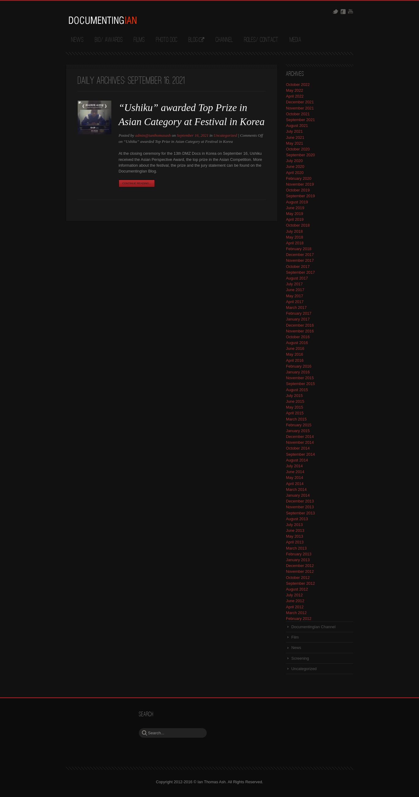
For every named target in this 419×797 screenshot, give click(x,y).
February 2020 (298, 178)
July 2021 (294, 131)
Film (295, 637)
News (77, 40)
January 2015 (298, 430)
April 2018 (295, 243)
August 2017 (297, 278)
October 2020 (298, 149)
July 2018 (294, 231)
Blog (193, 40)
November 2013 (300, 507)
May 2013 (294, 536)
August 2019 (297, 202)
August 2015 (297, 389)
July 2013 (294, 524)
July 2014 (294, 466)
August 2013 (297, 519)
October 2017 (298, 266)
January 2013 (298, 560)
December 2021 (300, 102)
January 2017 (298, 319)
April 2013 (295, 542)
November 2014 (300, 442)
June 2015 (295, 401)
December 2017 (300, 254)
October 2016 (298, 337)
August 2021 (297, 125)
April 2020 (295, 172)
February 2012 (298, 618)
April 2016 (295, 360)
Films (139, 40)
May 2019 (294, 213)
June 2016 (295, 348)
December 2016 (300, 325)
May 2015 (294, 407)
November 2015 (300, 378)
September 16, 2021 (193, 135)
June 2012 (295, 601)
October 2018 (298, 225)
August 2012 (297, 589)
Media (295, 40)
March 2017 (296, 307)
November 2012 (300, 571)
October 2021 (298, 114)
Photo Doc (166, 40)
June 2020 (295, 166)
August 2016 (297, 342)
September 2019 (300, 196)
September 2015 (300, 383)
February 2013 (298, 554)
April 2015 (295, 413)
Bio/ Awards (109, 40)
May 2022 (294, 90)
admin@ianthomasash (153, 135)
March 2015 (296, 419)
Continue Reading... (136, 183)
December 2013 (300, 501)
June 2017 (295, 289)
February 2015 (298, 425)
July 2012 (294, 595)
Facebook (343, 11)
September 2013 (300, 513)
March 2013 (296, 548)
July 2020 (294, 160)
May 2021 (294, 143)
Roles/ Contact (261, 40)
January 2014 (298, 495)
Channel (224, 40)
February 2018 (298, 249)
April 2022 (295, 96)
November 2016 (300, 331)
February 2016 (298, 366)
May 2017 (294, 296)
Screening (300, 658)
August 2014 (297, 460)
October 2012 (298, 577)
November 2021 (300, 108)
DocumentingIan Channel (313, 627)
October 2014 (298, 448)
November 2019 (300, 184)
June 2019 (295, 208)
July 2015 (294, 395)
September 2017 (300, 272)
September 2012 (300, 583)
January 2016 (298, 372)
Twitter (335, 11)
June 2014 (295, 471)
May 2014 (294, 477)
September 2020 (300, 155)
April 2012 (295, 607)
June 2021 (295, 137)
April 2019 (295, 219)
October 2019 (298, 190)
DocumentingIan (102, 20)
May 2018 (294, 237)
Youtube (350, 11)
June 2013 (295, 530)
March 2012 (296, 612)
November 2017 (300, 260)
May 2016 (294, 354)
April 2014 (295, 483)
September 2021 (300, 119)
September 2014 (300, 454)
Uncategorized (225, 135)
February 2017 (298, 313)
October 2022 (298, 84)
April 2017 (295, 301)
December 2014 (300, 436)
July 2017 (294, 284)
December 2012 (300, 565)
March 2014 (296, 489)
